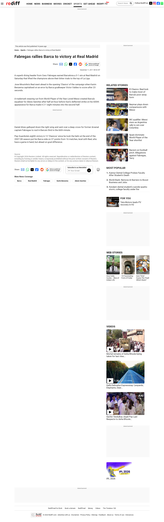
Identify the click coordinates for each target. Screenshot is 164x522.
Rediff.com (52, 515)
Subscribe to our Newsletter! (77, 167)
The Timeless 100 (109, 508)
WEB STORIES (114, 252)
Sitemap (94, 515)
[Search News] (130, 3)
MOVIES (58, 4)
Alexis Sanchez (80, 181)
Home (16, 50)
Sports (23, 50)
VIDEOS (110, 326)
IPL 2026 (110, 478)
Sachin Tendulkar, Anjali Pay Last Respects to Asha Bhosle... (121, 418)
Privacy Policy (85, 515)
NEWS (37, 4)
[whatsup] (162, 3)
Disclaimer (75, 515)
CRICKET (67, 4)
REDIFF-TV (102, 4)
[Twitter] (151, 3)
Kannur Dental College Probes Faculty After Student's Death (127, 174)
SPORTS (78, 4)
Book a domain (70, 508)
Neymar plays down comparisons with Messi (138, 107)
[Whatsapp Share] (65, 64)
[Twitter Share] (70, 64)
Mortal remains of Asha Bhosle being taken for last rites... (124, 355)
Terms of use (119, 515)
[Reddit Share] (79, 64)
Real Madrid (32, 181)
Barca (19, 181)
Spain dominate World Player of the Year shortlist (138, 138)
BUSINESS (47, 4)
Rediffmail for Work (55, 508)
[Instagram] (154, 3)
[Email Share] (60, 64)
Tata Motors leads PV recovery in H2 (130, 203)
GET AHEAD (89, 4)
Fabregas (46, 181)
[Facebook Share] (75, 64)
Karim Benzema (62, 181)
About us (110, 515)
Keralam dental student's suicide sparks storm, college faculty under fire (128, 188)
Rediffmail (81, 508)
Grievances (129, 515)
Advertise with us (64, 515)
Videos (97, 508)
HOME (29, 4)
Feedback (102, 515)
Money (90, 508)
